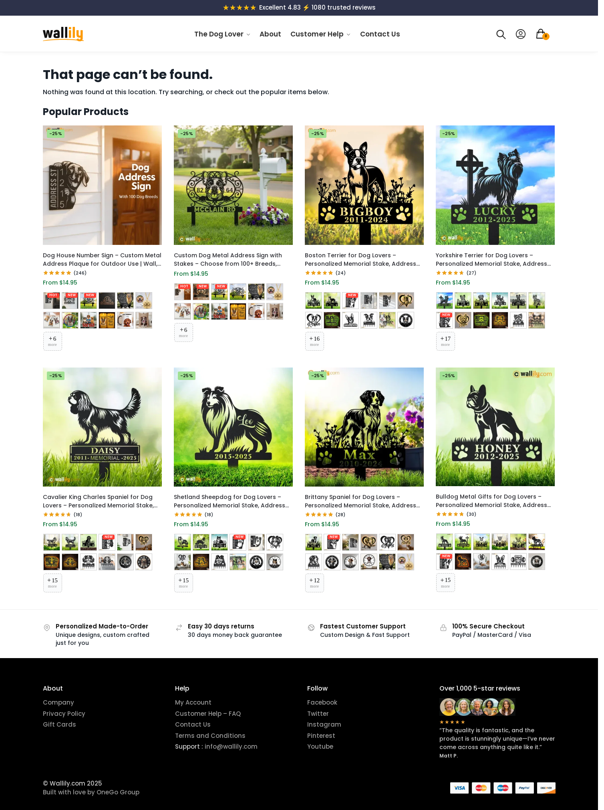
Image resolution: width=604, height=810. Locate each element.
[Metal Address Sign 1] (350, 300)
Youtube (320, 746)
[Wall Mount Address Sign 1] (70, 300)
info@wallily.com (230, 746)
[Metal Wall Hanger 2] (387, 320)
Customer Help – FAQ (208, 713)
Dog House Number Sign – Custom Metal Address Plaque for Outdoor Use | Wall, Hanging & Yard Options (102, 259)
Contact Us (193, 724)
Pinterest (321, 735)
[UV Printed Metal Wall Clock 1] (144, 562)
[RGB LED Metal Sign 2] (313, 320)
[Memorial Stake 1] (313, 300)
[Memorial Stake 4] (500, 300)
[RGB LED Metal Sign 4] (350, 320)
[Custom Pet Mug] (125, 320)
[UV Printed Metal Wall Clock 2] (369, 562)
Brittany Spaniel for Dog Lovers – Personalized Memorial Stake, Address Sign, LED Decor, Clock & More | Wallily (360, 501)
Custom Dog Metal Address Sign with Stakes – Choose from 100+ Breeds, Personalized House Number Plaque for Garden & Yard (231, 259)
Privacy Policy (64, 713)
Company (58, 702)
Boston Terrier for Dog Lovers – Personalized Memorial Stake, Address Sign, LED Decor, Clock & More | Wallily (360, 259)
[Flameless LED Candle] (107, 320)
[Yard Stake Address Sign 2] (238, 292)
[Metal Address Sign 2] (369, 300)
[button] (545, 34)
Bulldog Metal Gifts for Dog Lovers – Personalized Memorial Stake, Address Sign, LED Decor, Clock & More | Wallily (491, 501)
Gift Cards (59, 724)
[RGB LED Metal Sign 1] (406, 300)
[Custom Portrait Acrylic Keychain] (51, 320)
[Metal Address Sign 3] (387, 300)
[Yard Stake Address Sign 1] (88, 300)
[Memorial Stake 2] (332, 300)
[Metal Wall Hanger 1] (369, 320)
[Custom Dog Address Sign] (51, 300)
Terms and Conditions (210, 735)
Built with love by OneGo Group (91, 792)
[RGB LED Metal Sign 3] (332, 320)
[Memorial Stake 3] (481, 300)
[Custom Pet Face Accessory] (144, 300)
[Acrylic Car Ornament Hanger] (88, 320)
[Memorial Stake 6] (537, 300)
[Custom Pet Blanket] (144, 320)
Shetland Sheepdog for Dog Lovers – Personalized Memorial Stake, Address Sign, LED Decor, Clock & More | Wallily (229, 501)
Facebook (322, 702)
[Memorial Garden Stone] (125, 300)
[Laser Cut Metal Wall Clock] (406, 320)
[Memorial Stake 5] (518, 300)
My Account (193, 702)
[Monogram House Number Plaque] (107, 300)
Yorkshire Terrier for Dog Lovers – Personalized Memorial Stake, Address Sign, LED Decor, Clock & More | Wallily (491, 259)
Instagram (324, 724)
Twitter (318, 713)
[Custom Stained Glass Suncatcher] (70, 320)
